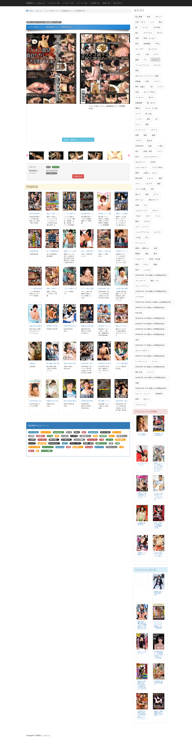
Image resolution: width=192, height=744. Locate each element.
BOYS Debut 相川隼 (70, 401)
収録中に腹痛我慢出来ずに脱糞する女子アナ (158, 713)
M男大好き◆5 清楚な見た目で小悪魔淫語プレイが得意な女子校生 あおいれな (142, 626)
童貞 (137, 264)
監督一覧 (106, 3)
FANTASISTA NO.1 (70, 326)
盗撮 (137, 60)
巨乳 (137, 44)
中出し (157, 44)
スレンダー (139, 49)
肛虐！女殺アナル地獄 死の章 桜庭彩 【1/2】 (158, 525)
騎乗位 (137, 254)
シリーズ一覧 (82, 3)
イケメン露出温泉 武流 (123, 363)
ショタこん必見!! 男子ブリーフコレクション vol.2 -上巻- (158, 496)
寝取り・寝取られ (142, 248)
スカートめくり (141, 167)
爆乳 (147, 254)
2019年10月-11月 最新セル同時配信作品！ (151, 275)
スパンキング (140, 281)
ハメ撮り (159, 146)
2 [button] (76, 161)
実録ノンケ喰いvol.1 (105, 251)
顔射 (150, 146)
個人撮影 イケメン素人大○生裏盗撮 (110, 401)
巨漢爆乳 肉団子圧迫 (141, 524)
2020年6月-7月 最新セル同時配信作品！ (150, 345)
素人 (137, 33)
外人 (147, 237)
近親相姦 (147, 44)
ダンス (156, 194)
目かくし (147, 399)
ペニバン (150, 372)
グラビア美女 (157, 167)
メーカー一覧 (68, 3)
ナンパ (137, 124)
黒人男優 (138, 17)
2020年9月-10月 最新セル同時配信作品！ (151, 377)
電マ (137, 151)
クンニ (157, 216)
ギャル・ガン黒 (151, 108)
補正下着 (138, 372)
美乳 (155, 254)
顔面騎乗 (138, 103)
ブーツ (137, 184)
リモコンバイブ (141, 211)
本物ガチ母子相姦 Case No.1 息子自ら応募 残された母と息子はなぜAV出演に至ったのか (142, 686)
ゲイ (145, 60)
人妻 (147, 54)
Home (29, 11)
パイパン (157, 81)
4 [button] (83, 161)
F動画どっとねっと (35, 3)
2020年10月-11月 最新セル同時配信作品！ (151, 388)
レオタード (139, 259)
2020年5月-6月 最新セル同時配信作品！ (150, 334)
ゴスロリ (147, 221)
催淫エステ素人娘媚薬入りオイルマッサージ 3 (142, 495)
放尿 (153, 135)
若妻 (137, 135)
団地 (137, 173)
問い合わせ (118, 3)
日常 (152, 189)
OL (156, 119)
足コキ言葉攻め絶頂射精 (55, 251)
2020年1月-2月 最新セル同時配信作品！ (150, 307)
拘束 (137, 399)
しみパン (150, 178)
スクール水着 (140, 189)
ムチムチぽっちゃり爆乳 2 (142, 434)
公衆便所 (32, 363)
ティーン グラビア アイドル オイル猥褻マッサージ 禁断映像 (158, 625)
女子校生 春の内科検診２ (158, 434)
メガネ (137, 54)
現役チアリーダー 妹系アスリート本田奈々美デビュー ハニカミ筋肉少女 (158, 467)
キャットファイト (142, 286)
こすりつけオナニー (151, 157)
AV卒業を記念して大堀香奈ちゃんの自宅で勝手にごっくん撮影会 (158, 655)
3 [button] (80, 161)
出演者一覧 (95, 3)
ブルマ (147, 216)
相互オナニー (154, 200)
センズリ (157, 232)
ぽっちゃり (153, 49)
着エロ (137, 194)
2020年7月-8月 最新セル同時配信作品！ (150, 356)
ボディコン (139, 200)
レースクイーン (141, 361)
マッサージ (139, 97)
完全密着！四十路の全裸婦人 (158, 682)
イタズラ (148, 184)
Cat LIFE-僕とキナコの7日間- (39, 401)
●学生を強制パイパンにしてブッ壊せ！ (158, 554)
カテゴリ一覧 (54, 3)
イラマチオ (139, 297)
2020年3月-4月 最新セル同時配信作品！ (150, 324)
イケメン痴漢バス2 (70, 288)
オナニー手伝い (150, 92)
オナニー (158, 17)
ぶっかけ (147, 270)
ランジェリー (140, 243)
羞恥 (160, 178)
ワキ (145, 205)
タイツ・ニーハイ (142, 227)
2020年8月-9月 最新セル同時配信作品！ (150, 367)
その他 (137, 237)
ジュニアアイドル (142, 232)
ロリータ (157, 65)
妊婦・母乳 (148, 151)
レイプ (160, 87)
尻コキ (151, 97)
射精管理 (159, 394)
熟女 (148, 17)
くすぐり (153, 130)
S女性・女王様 (154, 259)
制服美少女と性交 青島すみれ (158, 593)
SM (151, 87)
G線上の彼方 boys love (71, 363)
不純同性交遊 (33, 251)
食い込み (148, 114)
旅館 (158, 184)
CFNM (152, 162)
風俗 (145, 135)
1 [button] (72, 161)
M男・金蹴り (140, 87)
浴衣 (137, 270)
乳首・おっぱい (150, 38)
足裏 (137, 205)
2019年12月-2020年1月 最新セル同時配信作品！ (154, 302)
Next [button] (129, 155)
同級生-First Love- (52, 401)
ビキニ (146, 264)
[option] (39, 155)
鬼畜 (147, 124)
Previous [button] (27, 155)
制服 (155, 264)
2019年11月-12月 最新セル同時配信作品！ (151, 291)
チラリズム (148, 33)
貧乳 (137, 70)
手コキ (159, 33)
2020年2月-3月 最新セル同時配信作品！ (150, 318)
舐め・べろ (154, 281)
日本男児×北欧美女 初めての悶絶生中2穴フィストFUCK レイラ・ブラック (142, 715)
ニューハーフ (140, 130)
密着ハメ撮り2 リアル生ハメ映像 (58, 288)
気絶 (147, 194)
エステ (156, 54)
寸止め (137, 216)
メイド (159, 151)
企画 (147, 81)
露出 (148, 119)
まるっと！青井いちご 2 (142, 652)
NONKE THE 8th (52, 326)
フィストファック (142, 65)
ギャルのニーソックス (142, 464)
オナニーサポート (142, 351)
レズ (152, 22)
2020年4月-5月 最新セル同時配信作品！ (150, 329)
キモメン (155, 211)
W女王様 (138, 313)
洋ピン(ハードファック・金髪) (147, 76)
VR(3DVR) (139, 146)
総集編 (137, 81)
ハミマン (138, 119)
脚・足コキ (151, 103)
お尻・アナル (140, 22)
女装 (137, 92)
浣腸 (137, 383)
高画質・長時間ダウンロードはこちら (78, 140)
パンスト (145, 27)
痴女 (160, 22)
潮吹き (137, 108)
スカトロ (38, 11)
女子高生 (157, 27)
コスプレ (138, 141)
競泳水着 (138, 178)
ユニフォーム (140, 404)
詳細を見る (78, 176)
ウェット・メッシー (143, 394)
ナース (154, 361)
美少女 (149, 141)
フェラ (137, 114)
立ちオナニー (140, 162)
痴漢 (137, 221)
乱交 (137, 157)
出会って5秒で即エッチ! (89, 251)
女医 (155, 248)
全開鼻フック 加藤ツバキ (143, 553)
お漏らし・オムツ (150, 173)
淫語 (137, 38)
